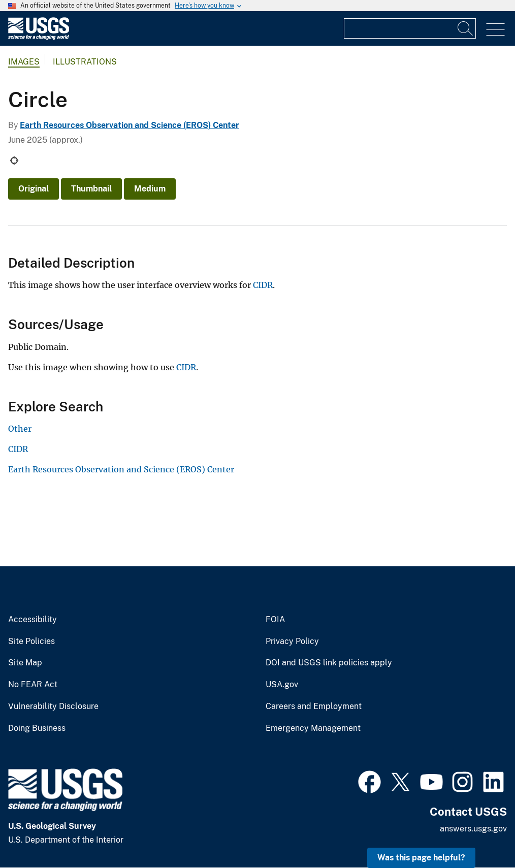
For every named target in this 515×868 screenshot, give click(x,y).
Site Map (25, 662)
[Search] (466, 28)
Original (33, 189)
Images (24, 62)
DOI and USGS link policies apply (329, 662)
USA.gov (282, 684)
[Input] (410, 28)
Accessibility (32, 619)
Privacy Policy (292, 641)
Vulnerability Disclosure (53, 706)
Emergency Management (313, 728)
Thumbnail (91, 189)
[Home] (38, 37)
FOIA (275, 619)
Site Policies (31, 641)
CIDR (263, 285)
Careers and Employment (314, 706)
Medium (150, 189)
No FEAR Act (32, 684)
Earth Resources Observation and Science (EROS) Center (129, 125)
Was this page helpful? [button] (421, 857)
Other (19, 429)
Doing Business (37, 728)
